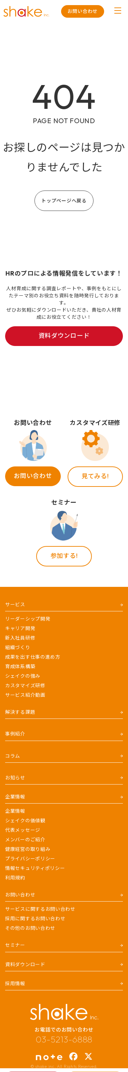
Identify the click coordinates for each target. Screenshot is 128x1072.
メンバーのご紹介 (25, 840)
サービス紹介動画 (25, 695)
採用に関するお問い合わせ (35, 919)
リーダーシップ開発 (27, 619)
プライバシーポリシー (30, 859)
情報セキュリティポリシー (35, 868)
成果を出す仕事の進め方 (32, 657)
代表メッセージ (22, 830)
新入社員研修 (20, 638)
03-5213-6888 (64, 1039)
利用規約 (15, 878)
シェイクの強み (22, 676)
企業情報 (15, 811)
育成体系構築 (20, 666)
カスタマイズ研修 (25, 685)
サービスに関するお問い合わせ (40, 909)
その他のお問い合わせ (30, 928)
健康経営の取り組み (27, 849)
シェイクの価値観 (25, 821)
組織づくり (17, 647)
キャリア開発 (20, 628)
